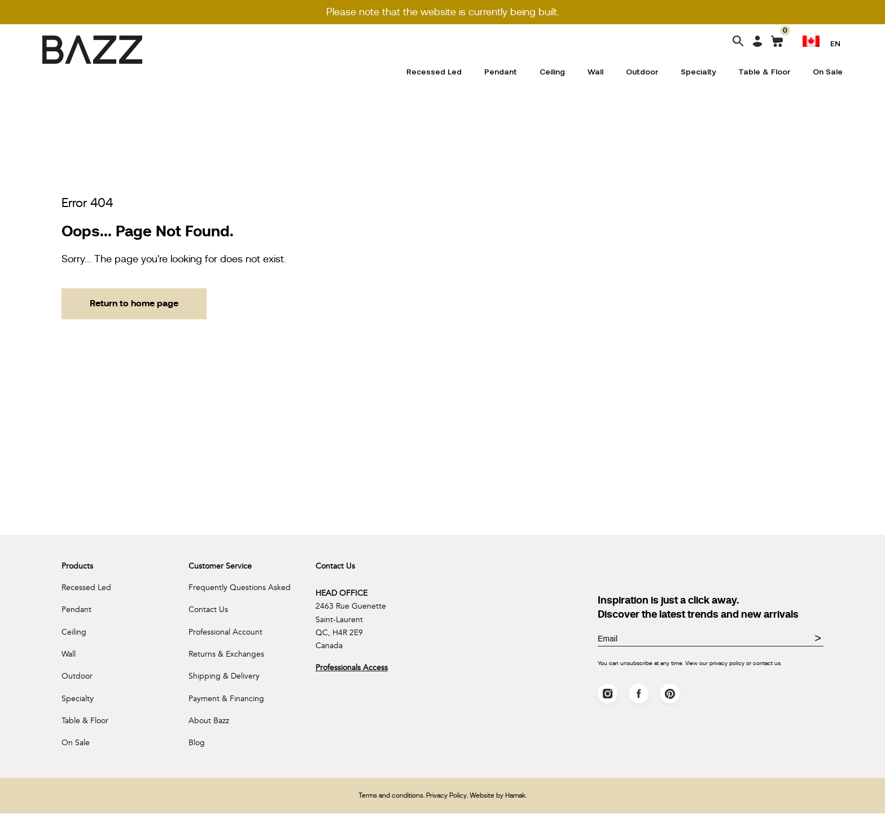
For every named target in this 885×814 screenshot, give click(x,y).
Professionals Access (352, 668)
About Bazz (209, 721)
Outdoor (642, 71)
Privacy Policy (446, 796)
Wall (595, 71)
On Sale (828, 71)
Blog (197, 743)
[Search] (738, 42)
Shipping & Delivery (224, 676)
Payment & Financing (226, 699)
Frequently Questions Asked (240, 588)
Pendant (500, 71)
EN (835, 43)
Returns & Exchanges (226, 654)
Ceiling (552, 71)
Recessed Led (434, 71)
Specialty (698, 71)
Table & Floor (764, 71)
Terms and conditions (390, 796)
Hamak (515, 796)
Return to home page (134, 303)
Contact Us (208, 610)
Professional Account (225, 632)
